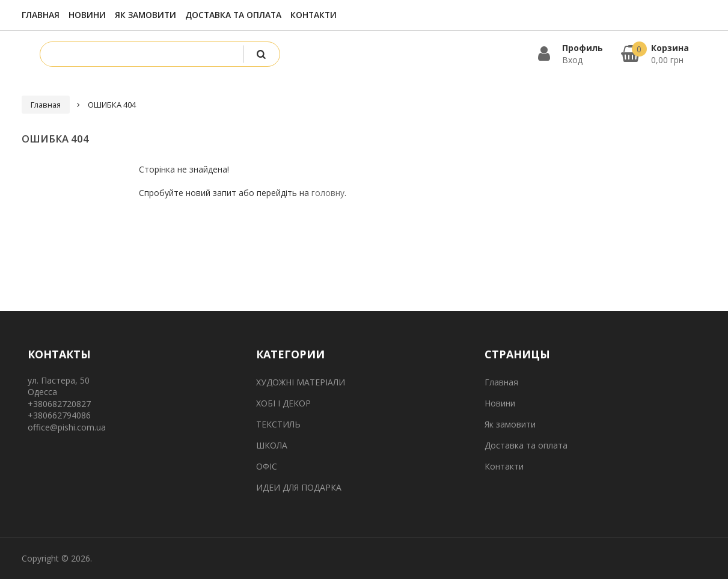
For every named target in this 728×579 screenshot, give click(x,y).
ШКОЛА (271, 445)
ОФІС (266, 466)
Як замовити (145, 14)
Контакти (313, 14)
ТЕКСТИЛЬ (278, 424)
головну (327, 192)
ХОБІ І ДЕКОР (283, 403)
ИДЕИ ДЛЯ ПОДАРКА (298, 487)
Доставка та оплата (233, 14)
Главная (41, 14)
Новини (87, 14)
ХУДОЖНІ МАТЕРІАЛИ (300, 382)
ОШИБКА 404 (112, 104)
